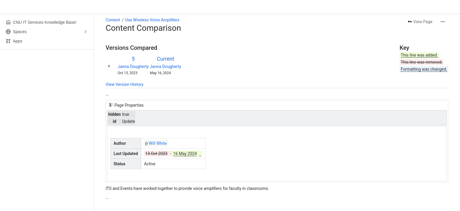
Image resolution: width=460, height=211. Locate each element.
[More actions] (442, 21)
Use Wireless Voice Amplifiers (152, 20)
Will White (158, 143)
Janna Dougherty (133, 66)
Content (113, 20)
